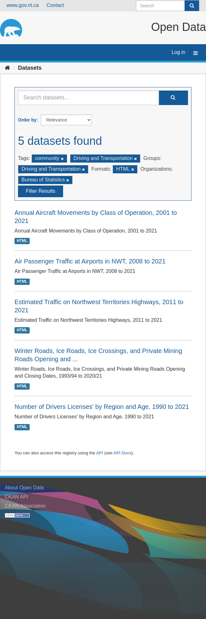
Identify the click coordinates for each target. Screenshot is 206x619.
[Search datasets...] (88, 98)
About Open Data (24, 487)
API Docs (123, 453)
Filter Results (40, 191)
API (99, 453)
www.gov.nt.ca (23, 5)
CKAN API (16, 496)
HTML (22, 241)
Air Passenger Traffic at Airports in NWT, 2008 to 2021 (90, 261)
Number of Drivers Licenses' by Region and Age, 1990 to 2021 (102, 406)
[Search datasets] (167, 5)
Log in (178, 52)
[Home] (7, 68)
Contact (55, 5)
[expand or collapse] (195, 53)
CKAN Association (25, 506)
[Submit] (192, 5)
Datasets (30, 68)
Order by (27, 119)
